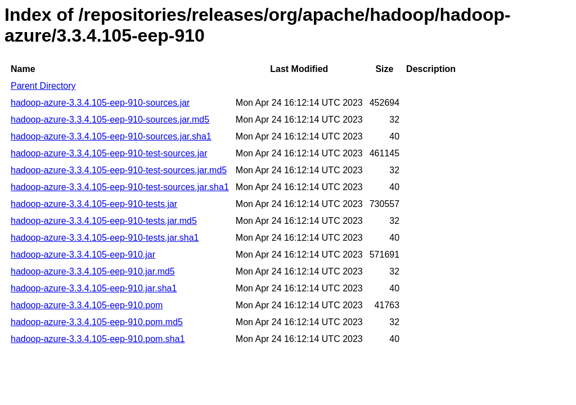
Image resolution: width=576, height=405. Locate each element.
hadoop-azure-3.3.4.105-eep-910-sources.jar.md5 (110, 119)
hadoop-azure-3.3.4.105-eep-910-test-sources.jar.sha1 (120, 187)
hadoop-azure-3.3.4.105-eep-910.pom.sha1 (98, 339)
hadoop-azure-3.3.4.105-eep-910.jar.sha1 (94, 288)
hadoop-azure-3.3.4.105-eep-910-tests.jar (94, 204)
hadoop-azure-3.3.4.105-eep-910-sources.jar (100, 102)
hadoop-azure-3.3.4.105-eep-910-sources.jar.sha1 (111, 136)
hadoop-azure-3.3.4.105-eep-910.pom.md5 (97, 322)
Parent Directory (43, 86)
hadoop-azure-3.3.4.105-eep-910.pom (87, 305)
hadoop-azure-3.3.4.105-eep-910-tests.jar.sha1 (105, 237)
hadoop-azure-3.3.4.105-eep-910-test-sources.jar (109, 153)
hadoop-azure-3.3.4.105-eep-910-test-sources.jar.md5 (119, 170)
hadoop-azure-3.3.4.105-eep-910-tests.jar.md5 (104, 221)
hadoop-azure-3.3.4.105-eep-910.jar (83, 254)
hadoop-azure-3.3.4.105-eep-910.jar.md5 (93, 271)
